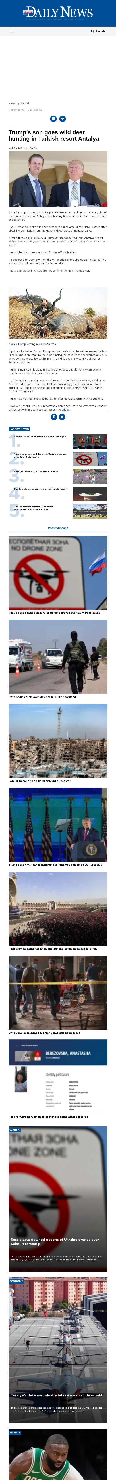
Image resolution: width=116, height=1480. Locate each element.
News (12, 103)
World (25, 103)
